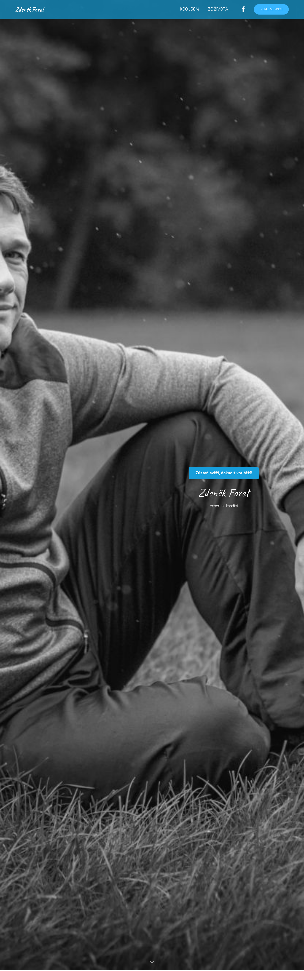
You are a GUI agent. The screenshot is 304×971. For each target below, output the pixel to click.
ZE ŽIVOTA (218, 9)
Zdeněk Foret (29, 9)
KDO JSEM (189, 9)
